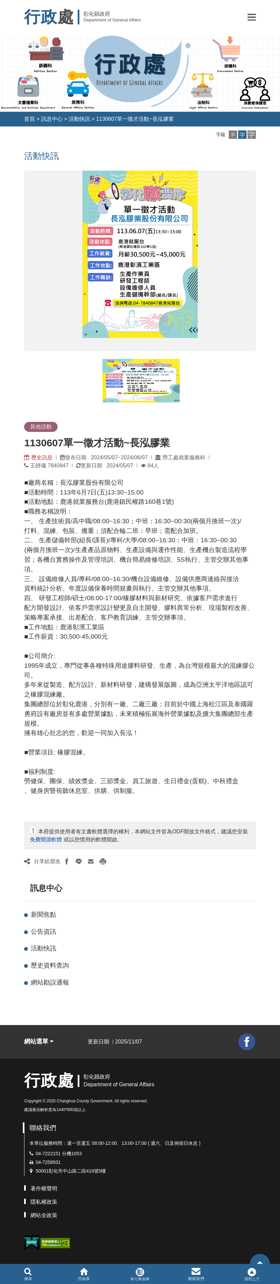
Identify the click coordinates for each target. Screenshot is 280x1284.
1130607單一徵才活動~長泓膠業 (135, 119)
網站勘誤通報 (50, 982)
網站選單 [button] (38, 1041)
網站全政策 (43, 1215)
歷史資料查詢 (50, 965)
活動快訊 (79, 119)
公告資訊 (43, 931)
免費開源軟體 (46, 839)
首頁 (29, 119)
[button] (252, 17)
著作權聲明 (43, 1188)
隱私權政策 (43, 1202)
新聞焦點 (43, 914)
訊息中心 (52, 119)
